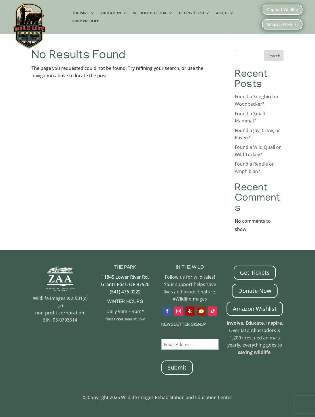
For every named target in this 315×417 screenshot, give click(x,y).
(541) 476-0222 (125, 292)
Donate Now (254, 291)
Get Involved (191, 13)
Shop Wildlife (85, 21)
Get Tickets (255, 272)
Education (111, 13)
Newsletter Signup (183, 329)
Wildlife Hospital (150, 13)
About (222, 13)
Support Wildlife (282, 9)
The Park (80, 13)
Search (273, 56)
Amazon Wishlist (282, 24)
